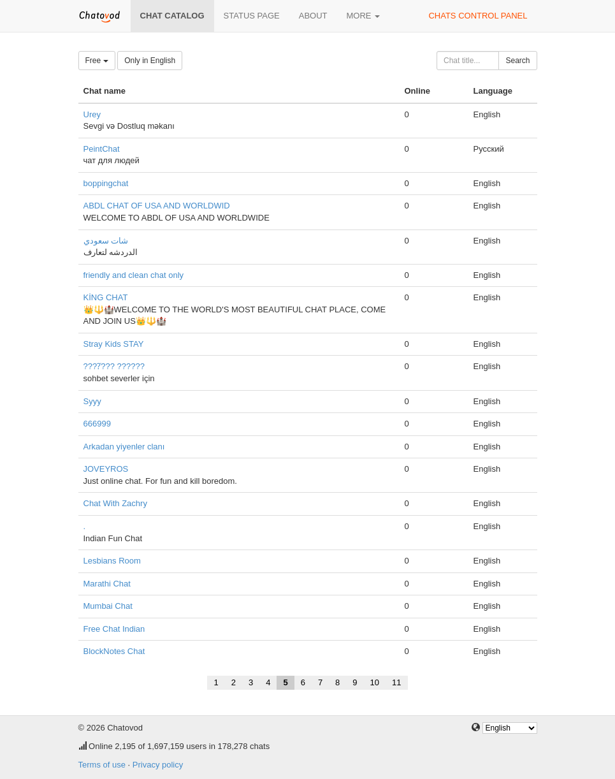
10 (374, 682)
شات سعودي (106, 240)
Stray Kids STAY (113, 344)
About (313, 15)
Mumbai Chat (108, 606)
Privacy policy (158, 764)
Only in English (149, 60)
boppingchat (106, 183)
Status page (252, 15)
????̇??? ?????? (114, 366)
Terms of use (102, 764)
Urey (92, 114)
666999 (97, 423)
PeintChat (101, 149)
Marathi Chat (107, 583)
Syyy (92, 401)
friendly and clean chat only (133, 275)
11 (396, 682)
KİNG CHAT (105, 297)
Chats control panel (477, 15)
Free (96, 60)
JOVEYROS (106, 469)
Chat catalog (172, 15)
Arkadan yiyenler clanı (124, 446)
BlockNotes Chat (114, 651)
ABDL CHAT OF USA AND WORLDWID (156, 205)
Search (517, 60)
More (363, 15)
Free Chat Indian (114, 629)
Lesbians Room (112, 560)
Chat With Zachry (115, 503)
